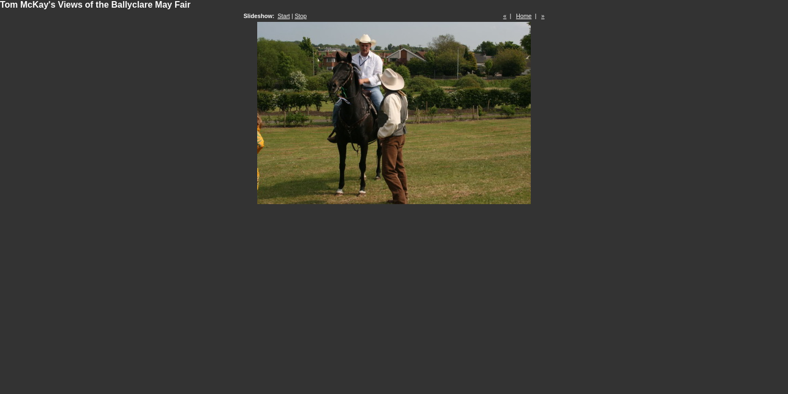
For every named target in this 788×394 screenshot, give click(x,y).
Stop (300, 16)
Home (523, 16)
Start (283, 16)
